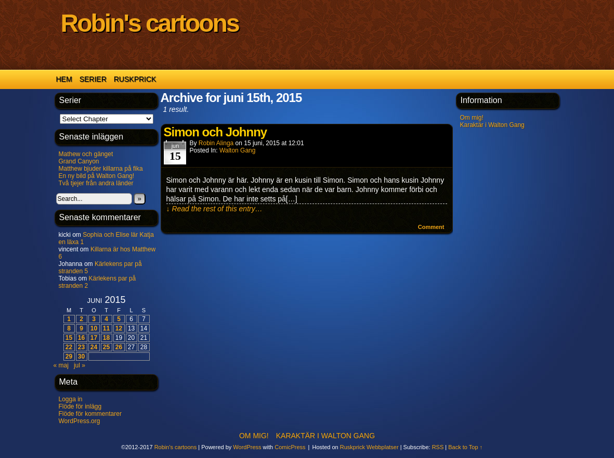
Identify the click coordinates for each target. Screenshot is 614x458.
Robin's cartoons (150, 23)
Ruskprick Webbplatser (369, 447)
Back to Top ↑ (465, 447)
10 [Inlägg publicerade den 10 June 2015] (93, 328)
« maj (61, 365)
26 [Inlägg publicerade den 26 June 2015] (118, 347)
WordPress (247, 447)
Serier (93, 79)
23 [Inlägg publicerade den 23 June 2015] (81, 347)
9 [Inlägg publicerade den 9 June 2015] (81, 328)
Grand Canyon (79, 161)
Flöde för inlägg (80, 406)
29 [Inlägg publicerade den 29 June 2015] (69, 356)
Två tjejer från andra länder (96, 183)
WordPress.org (79, 421)
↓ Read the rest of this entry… (214, 209)
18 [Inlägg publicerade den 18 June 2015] (106, 337)
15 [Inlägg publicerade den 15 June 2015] (69, 337)
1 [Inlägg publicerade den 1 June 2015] (69, 319)
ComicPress (290, 447)
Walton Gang (237, 150)
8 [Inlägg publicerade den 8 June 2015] (69, 328)
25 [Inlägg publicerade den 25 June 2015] (106, 347)
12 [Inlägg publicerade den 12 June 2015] (118, 328)
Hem (64, 79)
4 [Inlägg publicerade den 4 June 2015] (106, 319)
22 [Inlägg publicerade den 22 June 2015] (69, 347)
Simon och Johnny (215, 132)
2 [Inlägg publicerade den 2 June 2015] (81, 319)
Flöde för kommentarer (90, 413)
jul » (79, 365)
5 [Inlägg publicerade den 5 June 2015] (119, 319)
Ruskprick (135, 79)
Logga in (71, 399)
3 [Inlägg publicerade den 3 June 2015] (94, 319)
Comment (431, 227)
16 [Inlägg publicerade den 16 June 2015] (81, 337)
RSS (438, 447)
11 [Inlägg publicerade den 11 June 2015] (106, 328)
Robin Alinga (216, 143)
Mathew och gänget (86, 154)
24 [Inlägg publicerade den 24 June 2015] (93, 347)
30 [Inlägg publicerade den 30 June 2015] (81, 356)
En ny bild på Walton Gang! (97, 176)
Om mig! (472, 117)
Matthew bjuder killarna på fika (101, 168)
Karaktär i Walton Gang (492, 125)
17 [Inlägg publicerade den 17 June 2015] (93, 337)
